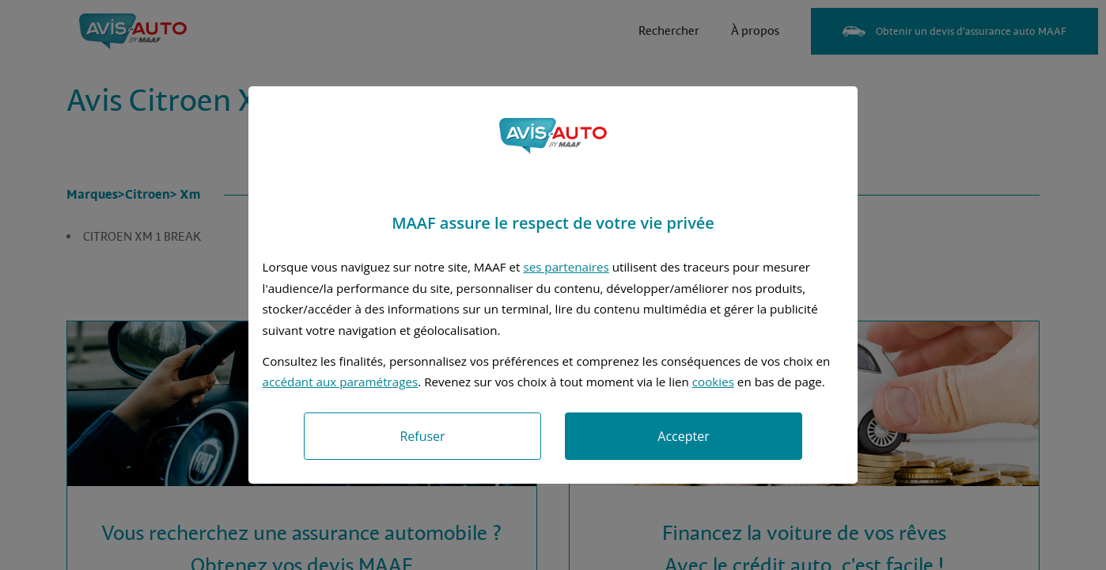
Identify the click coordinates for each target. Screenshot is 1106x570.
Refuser (422, 436)
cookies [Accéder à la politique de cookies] (713, 382)
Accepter (683, 436)
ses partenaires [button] (565, 267)
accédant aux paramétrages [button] (341, 382)
